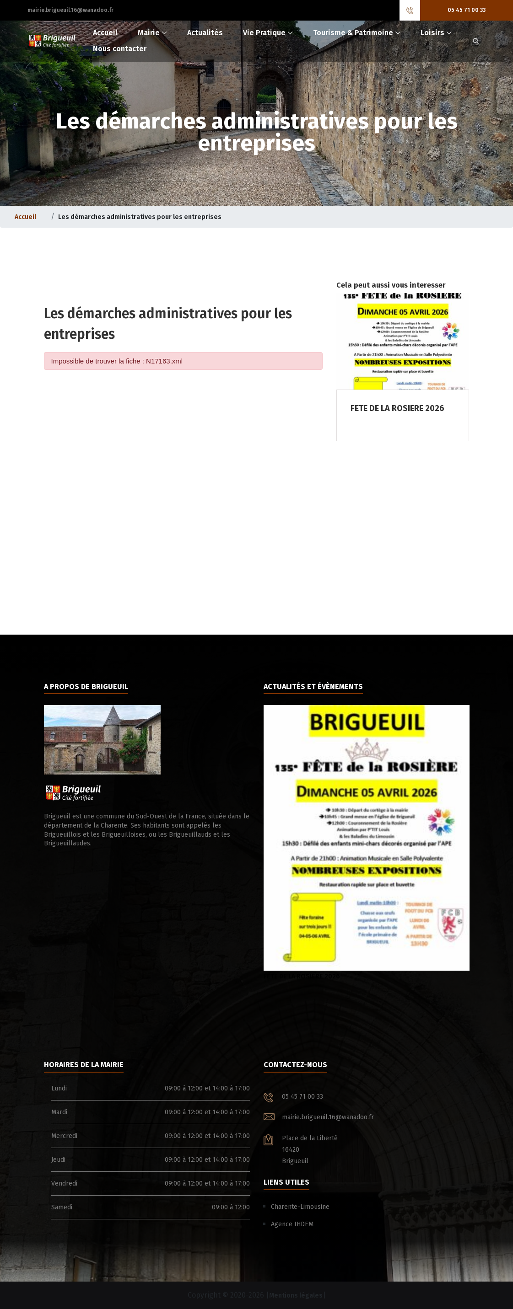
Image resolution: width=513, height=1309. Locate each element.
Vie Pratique (264, 32)
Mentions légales (296, 1295)
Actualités (205, 32)
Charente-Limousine (300, 1207)
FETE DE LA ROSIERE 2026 (367, 842)
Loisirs (432, 32)
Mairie (149, 32)
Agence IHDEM (292, 1224)
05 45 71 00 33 (467, 10)
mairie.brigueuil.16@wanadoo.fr (70, 10)
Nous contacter (119, 48)
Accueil (105, 32)
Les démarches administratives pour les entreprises (139, 217)
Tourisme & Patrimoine (353, 32)
